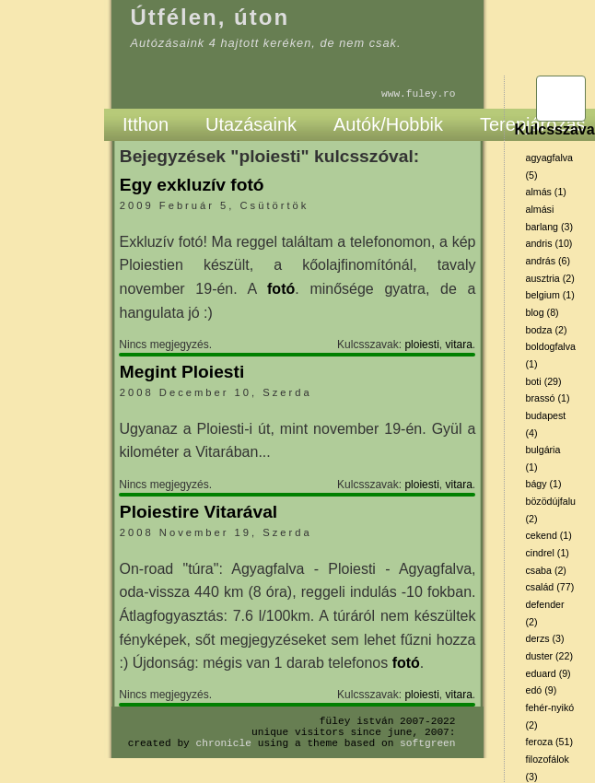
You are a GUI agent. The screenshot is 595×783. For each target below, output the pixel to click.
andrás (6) (547, 260)
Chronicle (223, 743)
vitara (458, 344)
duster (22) (549, 655)
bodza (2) (545, 329)
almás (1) (545, 191)
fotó (281, 289)
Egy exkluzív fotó (192, 184)
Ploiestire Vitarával (198, 511)
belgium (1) (549, 294)
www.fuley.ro (418, 93)
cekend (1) (548, 535)
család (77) (549, 586)
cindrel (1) (546, 552)
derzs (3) (544, 638)
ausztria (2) (549, 278)
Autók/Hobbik (388, 124)
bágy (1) (543, 483)
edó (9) (540, 689)
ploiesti (421, 344)
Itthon (145, 124)
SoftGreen (427, 743)
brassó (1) (547, 397)
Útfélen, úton (209, 17)
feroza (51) (549, 741)
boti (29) (543, 381)
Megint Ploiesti (182, 371)
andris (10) (548, 243)
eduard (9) (547, 673)
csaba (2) (545, 570)
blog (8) (541, 312)
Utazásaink (251, 124)
